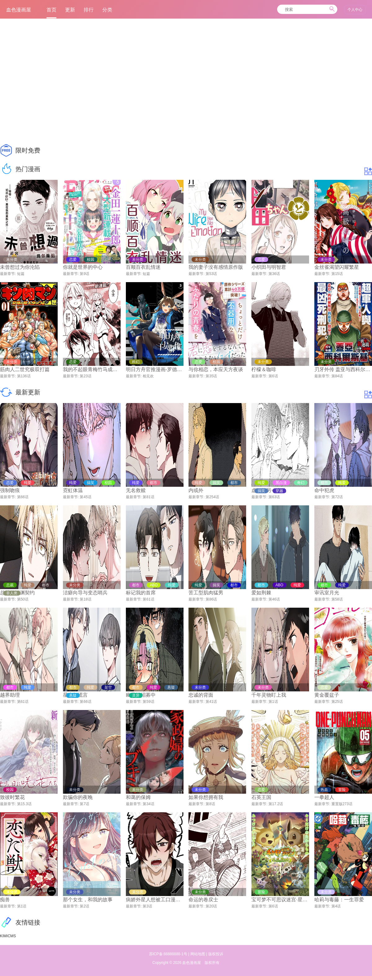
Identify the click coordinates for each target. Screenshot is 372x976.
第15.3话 (24, 804)
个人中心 (355, 9)
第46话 (274, 599)
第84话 (337, 376)
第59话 (148, 701)
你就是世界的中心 (83, 267)
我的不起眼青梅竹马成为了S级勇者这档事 (92, 369)
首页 (51, 11)
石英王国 (261, 797)
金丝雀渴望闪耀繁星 (336, 267)
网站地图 (197, 954)
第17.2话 (275, 804)
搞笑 (261, 491)
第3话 (147, 906)
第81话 (148, 497)
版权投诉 (215, 954)
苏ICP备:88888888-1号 (168, 954)
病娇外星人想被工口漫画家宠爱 (155, 899)
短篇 (20, 274)
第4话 (336, 906)
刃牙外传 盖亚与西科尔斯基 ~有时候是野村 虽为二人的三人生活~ (343, 369)
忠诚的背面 (200, 695)
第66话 (23, 497)
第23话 (85, 376)
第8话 (210, 804)
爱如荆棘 (261, 592)
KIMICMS (8, 936)
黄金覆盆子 (326, 695)
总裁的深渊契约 (17, 592)
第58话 (337, 599)
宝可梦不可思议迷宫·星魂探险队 (280, 899)
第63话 (274, 497)
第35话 (211, 376)
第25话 (337, 701)
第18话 (85, 599)
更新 (70, 9)
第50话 (23, 599)
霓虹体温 (73, 490)
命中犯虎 (324, 490)
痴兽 (5, 899)
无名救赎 (136, 490)
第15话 (337, 274)
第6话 (273, 376)
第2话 (84, 906)
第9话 (84, 274)
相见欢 (148, 376)
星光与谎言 (75, 695)
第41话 (211, 701)
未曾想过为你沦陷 (20, 267)
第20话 (211, 906)
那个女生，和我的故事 (88, 899)
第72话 (337, 497)
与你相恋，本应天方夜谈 (215, 369)
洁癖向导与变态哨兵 (85, 592)
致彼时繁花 (12, 797)
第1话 (273, 701)
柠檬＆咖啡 (263, 369)
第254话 (212, 497)
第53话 (211, 274)
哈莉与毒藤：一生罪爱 (339, 899)
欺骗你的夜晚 (78, 797)
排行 (89, 9)
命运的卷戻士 (203, 899)
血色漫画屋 (191, 962)
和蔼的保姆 (138, 797)
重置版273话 (341, 804)
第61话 (148, 599)
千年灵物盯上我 (268, 695)
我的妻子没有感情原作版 (215, 267)
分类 (107, 9)
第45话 (85, 497)
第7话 (84, 804)
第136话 (24, 376)
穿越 (279, 491)
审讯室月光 (326, 592)
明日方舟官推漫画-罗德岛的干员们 (155, 369)
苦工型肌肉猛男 (205, 592)
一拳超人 (324, 797)
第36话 (274, 274)
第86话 (211, 599)
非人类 (11, 593)
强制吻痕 (10, 490)
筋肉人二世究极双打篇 (25, 369)
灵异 (136, 695)
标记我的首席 (141, 592)
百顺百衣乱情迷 (143, 267)
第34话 (148, 804)
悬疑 (73, 695)
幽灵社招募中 (141, 695)
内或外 (195, 490)
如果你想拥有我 (205, 797)
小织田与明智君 (268, 267)
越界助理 (10, 695)
